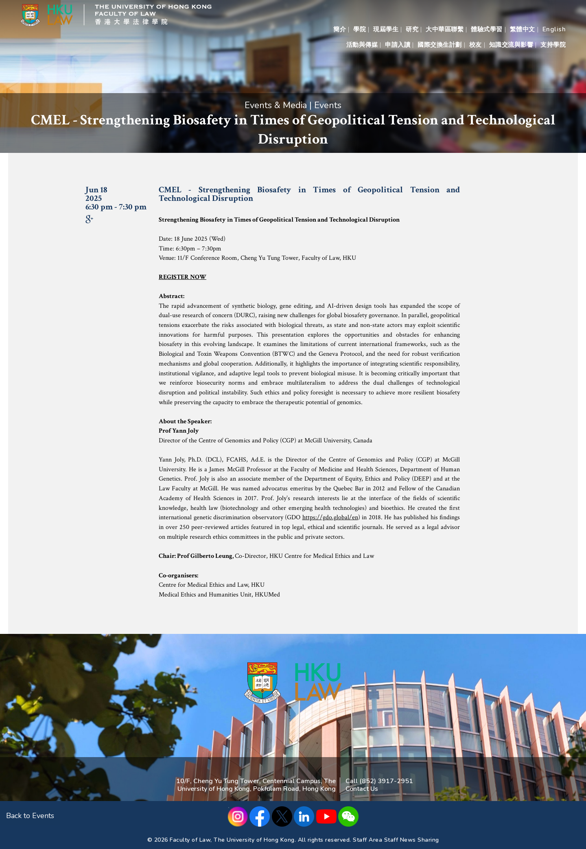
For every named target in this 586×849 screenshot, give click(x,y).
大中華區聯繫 (445, 29)
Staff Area (367, 840)
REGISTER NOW (182, 277)
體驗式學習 (487, 29)
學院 (359, 29)
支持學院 (553, 45)
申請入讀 (397, 45)
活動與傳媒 (362, 45)
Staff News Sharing (411, 840)
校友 (475, 45)
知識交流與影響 (511, 45)
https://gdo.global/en (330, 517)
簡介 (339, 29)
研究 (412, 29)
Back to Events (30, 816)
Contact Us (361, 788)
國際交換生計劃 (440, 45)
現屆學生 (385, 29)
